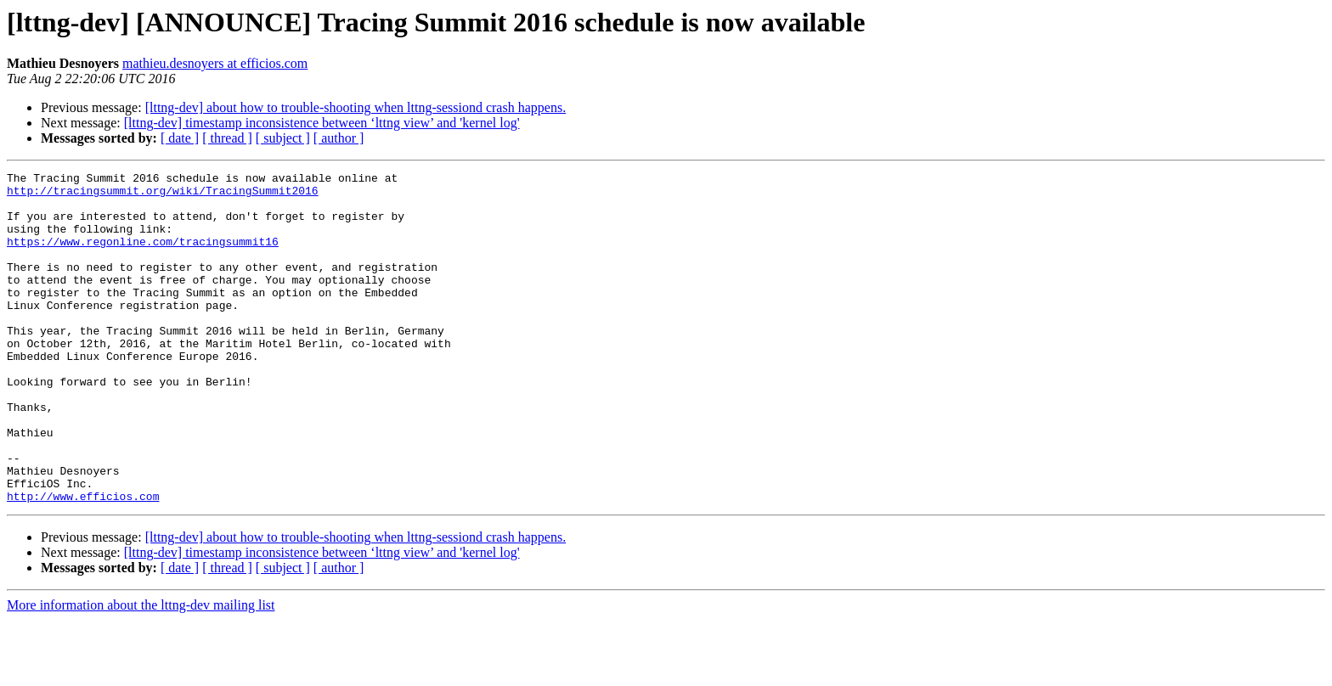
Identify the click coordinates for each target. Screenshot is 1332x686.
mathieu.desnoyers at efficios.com (215, 63)
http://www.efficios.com (83, 562)
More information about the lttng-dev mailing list (141, 671)
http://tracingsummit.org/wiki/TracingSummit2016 (163, 195)
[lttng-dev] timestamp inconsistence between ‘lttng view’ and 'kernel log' (322, 122)
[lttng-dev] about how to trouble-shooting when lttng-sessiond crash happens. (355, 107)
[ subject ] (283, 138)
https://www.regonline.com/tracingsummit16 (143, 256)
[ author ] (338, 138)
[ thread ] (227, 138)
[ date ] (180, 138)
